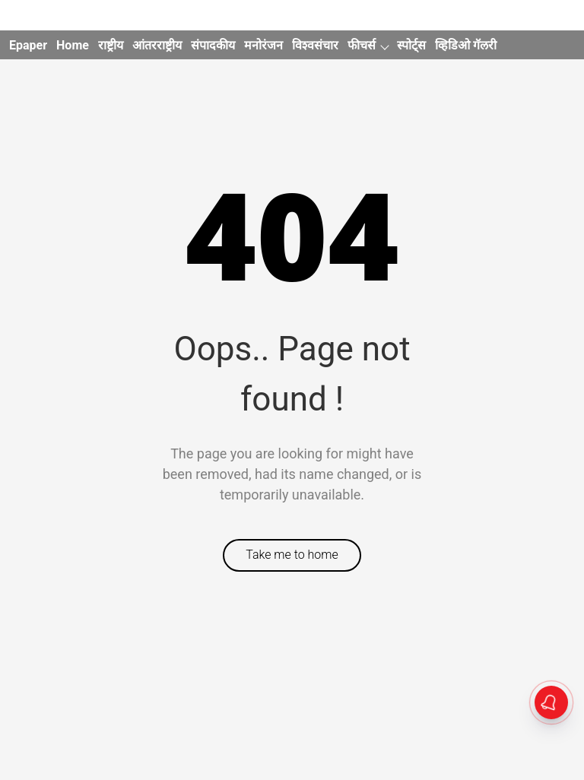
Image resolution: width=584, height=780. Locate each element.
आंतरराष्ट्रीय (157, 45)
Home (72, 45)
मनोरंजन (263, 45)
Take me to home (292, 554)
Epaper (28, 45)
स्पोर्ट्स (411, 45)
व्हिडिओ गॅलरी (466, 45)
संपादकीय (213, 45)
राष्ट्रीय (110, 45)
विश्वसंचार (315, 45)
